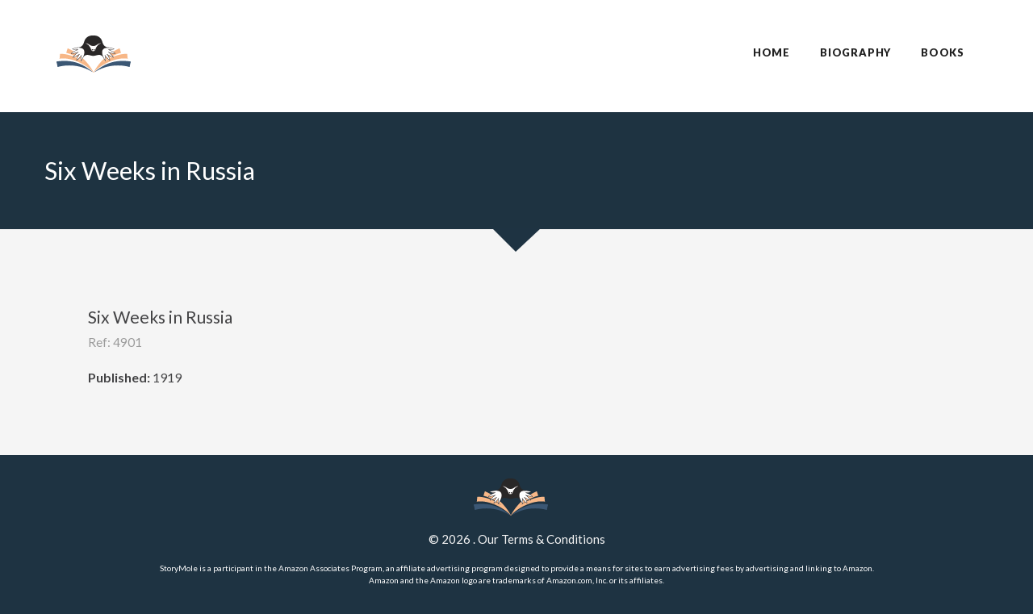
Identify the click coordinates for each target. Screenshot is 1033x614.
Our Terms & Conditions (541, 539)
